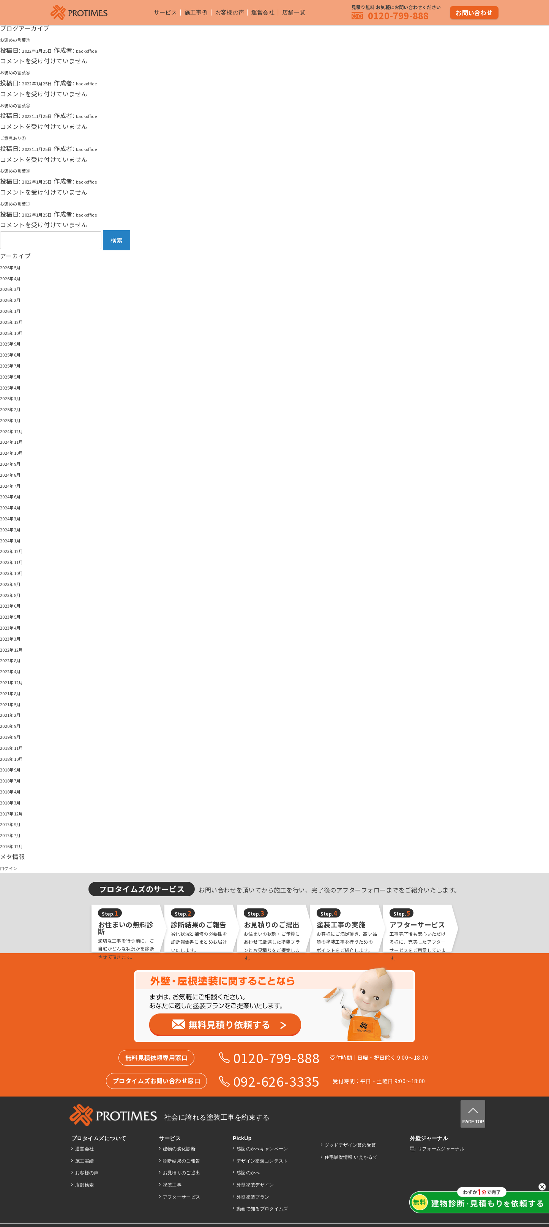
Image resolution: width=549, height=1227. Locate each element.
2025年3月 (15, 397)
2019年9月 (15, 736)
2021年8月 (15, 692)
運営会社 (264, 11)
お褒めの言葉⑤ (22, 71)
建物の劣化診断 (178, 1149)
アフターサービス (181, 1197)
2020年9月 (15, 725)
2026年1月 (15, 310)
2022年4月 (15, 670)
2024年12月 (17, 430)
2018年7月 (15, 779)
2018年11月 (17, 747)
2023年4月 (15, 627)
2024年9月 (15, 463)
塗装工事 (171, 1185)
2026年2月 (15, 299)
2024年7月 (15, 485)
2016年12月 (17, 845)
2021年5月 (15, 703)
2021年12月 (17, 681)
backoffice (105, 50)
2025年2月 (15, 408)
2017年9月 (15, 823)
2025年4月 (15, 386)
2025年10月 (17, 332)
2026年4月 (15, 277)
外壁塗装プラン (252, 1197)
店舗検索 (84, 1185)
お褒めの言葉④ (22, 169)
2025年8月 (15, 353)
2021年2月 (15, 714)
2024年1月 (15, 539)
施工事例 (192, 11)
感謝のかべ (247, 1172)
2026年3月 (15, 288)
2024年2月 (15, 528)
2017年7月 (15, 834)
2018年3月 (15, 801)
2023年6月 (15, 605)
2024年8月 (15, 474)
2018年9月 (15, 768)
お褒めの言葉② (22, 39)
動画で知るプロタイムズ (262, 1208)
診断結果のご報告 (181, 1161)
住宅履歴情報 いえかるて (350, 1157)
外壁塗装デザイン (255, 1185)
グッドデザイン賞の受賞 (350, 1145)
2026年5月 (15, 266)
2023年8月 (15, 594)
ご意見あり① (19, 137)
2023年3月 (15, 638)
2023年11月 (17, 561)
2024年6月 (15, 495)
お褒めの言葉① (22, 202)
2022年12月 (17, 649)
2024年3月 (15, 517)
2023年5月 (15, 616)
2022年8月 (15, 659)
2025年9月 (15, 342)
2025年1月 (15, 419)
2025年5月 (15, 375)
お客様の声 (228, 11)
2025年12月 (17, 321)
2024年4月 (15, 506)
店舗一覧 (296, 11)
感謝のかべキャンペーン (262, 1149)
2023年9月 (15, 583)
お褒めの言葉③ (22, 104)
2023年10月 (17, 572)
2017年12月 (17, 812)
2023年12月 (17, 550)
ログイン (12, 867)
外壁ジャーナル (428, 1138)
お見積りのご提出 (181, 1172)
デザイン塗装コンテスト (262, 1161)
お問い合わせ (474, 11)
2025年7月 (15, 364)
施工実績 (84, 1161)
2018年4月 (15, 790)
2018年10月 (17, 758)
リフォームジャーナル (440, 1149)
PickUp (241, 1138)
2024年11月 (17, 441)
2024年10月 (17, 452)
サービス (160, 11)
